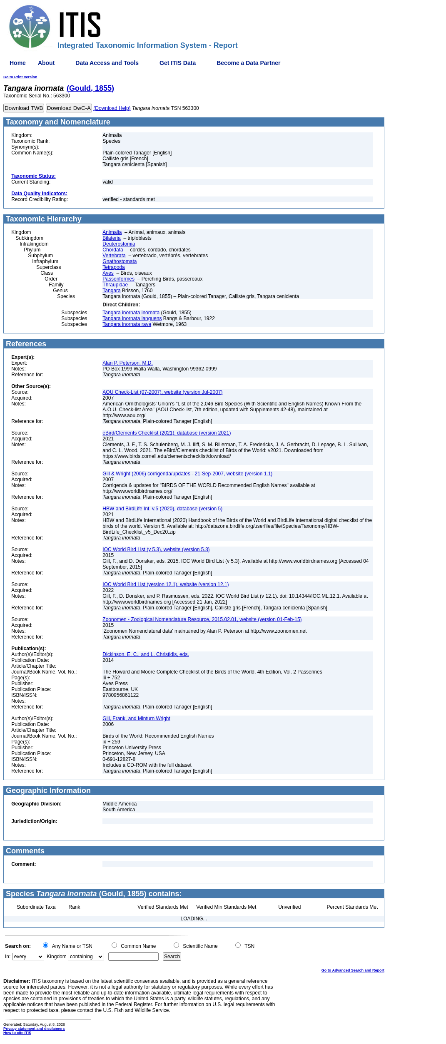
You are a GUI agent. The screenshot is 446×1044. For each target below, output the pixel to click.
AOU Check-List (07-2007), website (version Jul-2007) (162, 392)
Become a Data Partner (248, 63)
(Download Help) (111, 108)
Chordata (112, 250)
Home (18, 63)
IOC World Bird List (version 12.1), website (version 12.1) (165, 584)
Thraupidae (115, 285)
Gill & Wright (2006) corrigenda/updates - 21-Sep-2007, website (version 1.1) (187, 474)
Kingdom (56, 956)
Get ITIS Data (177, 63)
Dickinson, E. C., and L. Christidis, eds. (145, 654)
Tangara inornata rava (126, 324)
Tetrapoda (113, 267)
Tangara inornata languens (132, 318)
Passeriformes (118, 279)
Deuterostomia (118, 244)
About (46, 63)
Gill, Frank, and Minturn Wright (136, 718)
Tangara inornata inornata (130, 313)
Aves (107, 273)
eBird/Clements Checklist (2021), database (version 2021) (166, 433)
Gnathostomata (119, 261)
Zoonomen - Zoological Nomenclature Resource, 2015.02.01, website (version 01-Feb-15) (201, 619)
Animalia (112, 232)
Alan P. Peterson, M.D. (127, 363)
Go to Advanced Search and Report (352, 970)
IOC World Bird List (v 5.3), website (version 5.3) (155, 549)
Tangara (111, 290)
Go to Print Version (20, 77)
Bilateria (111, 238)
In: (7, 956)
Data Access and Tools (107, 63)
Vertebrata (113, 256)
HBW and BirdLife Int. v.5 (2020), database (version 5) (162, 509)
